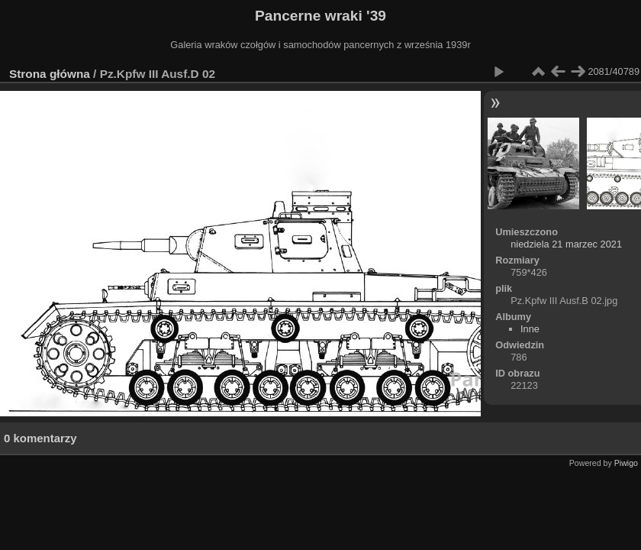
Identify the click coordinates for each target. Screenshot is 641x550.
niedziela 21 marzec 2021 (566, 244)
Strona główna (49, 73)
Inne (530, 329)
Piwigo (626, 462)
